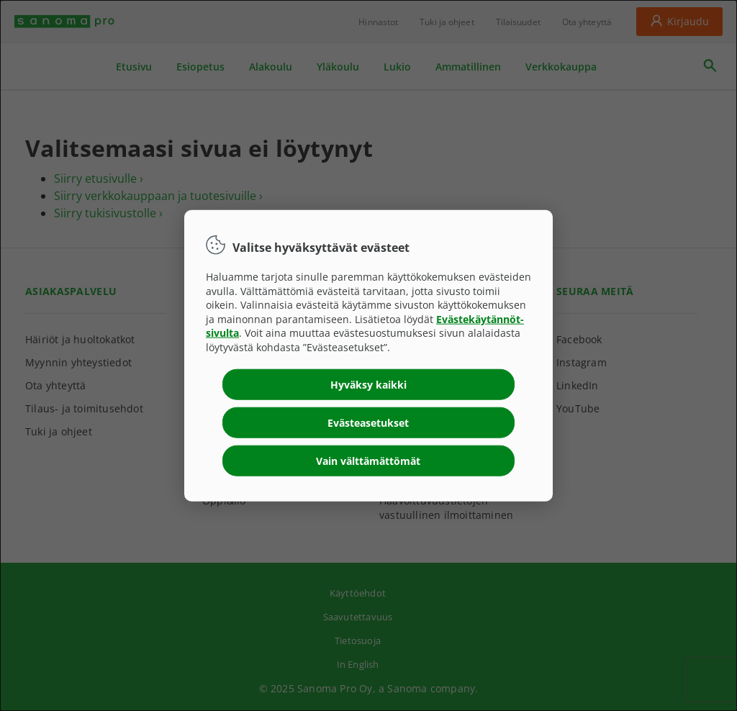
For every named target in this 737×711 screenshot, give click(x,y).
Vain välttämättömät (368, 460)
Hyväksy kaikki (368, 384)
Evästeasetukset (368, 422)
